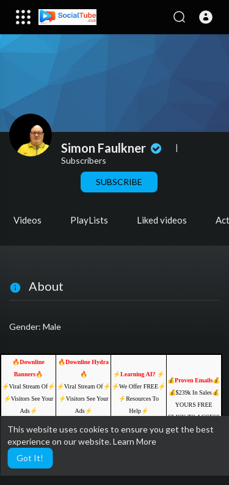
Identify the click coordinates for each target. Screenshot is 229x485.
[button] (206, 17)
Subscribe (119, 182)
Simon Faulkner (112, 147)
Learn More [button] (134, 441)
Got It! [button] (29, 458)
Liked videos (162, 219)
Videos (27, 219)
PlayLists (89, 219)
